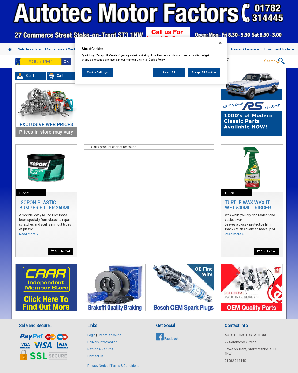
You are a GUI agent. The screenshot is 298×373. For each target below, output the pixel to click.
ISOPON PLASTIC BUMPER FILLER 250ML (44, 205)
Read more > (28, 234)
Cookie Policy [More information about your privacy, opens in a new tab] (157, 59)
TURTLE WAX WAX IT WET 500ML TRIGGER (248, 205)
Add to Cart (60, 251)
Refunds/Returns (100, 349)
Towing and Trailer (279, 49)
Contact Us (95, 356)
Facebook (167, 339)
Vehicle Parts (29, 49)
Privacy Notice (97, 366)
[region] (151, 60)
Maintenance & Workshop (65, 49)
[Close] (220, 43)
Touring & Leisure (244, 49)
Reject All (169, 72)
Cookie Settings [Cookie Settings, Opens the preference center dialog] (97, 72)
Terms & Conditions (124, 366)
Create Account (109, 335)
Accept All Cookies (204, 72)
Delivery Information (102, 342)
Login (91, 335)
